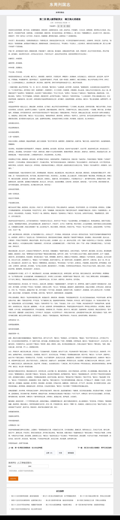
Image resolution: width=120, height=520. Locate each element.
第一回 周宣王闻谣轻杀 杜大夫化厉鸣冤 (28, 448)
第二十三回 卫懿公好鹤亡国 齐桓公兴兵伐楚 (95, 496)
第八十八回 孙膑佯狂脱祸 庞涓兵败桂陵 (25, 496)
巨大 (68, 26)
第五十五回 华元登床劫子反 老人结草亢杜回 (26, 509)
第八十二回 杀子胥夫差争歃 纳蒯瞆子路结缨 (26, 505)
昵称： (10, 466)
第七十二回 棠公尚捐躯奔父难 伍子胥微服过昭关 (59, 496)
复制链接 (71, 453)
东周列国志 (60, 12)
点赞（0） (49, 453)
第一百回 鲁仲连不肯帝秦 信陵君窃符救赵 (90, 505)
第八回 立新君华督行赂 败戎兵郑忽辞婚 (59, 500)
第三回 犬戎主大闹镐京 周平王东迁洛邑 (98, 448)
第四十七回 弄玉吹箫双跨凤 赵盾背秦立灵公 (26, 500)
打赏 (60, 453)
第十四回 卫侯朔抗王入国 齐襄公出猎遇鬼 (91, 500)
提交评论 (13, 479)
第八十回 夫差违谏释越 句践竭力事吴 (59, 505)
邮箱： (30, 466)
